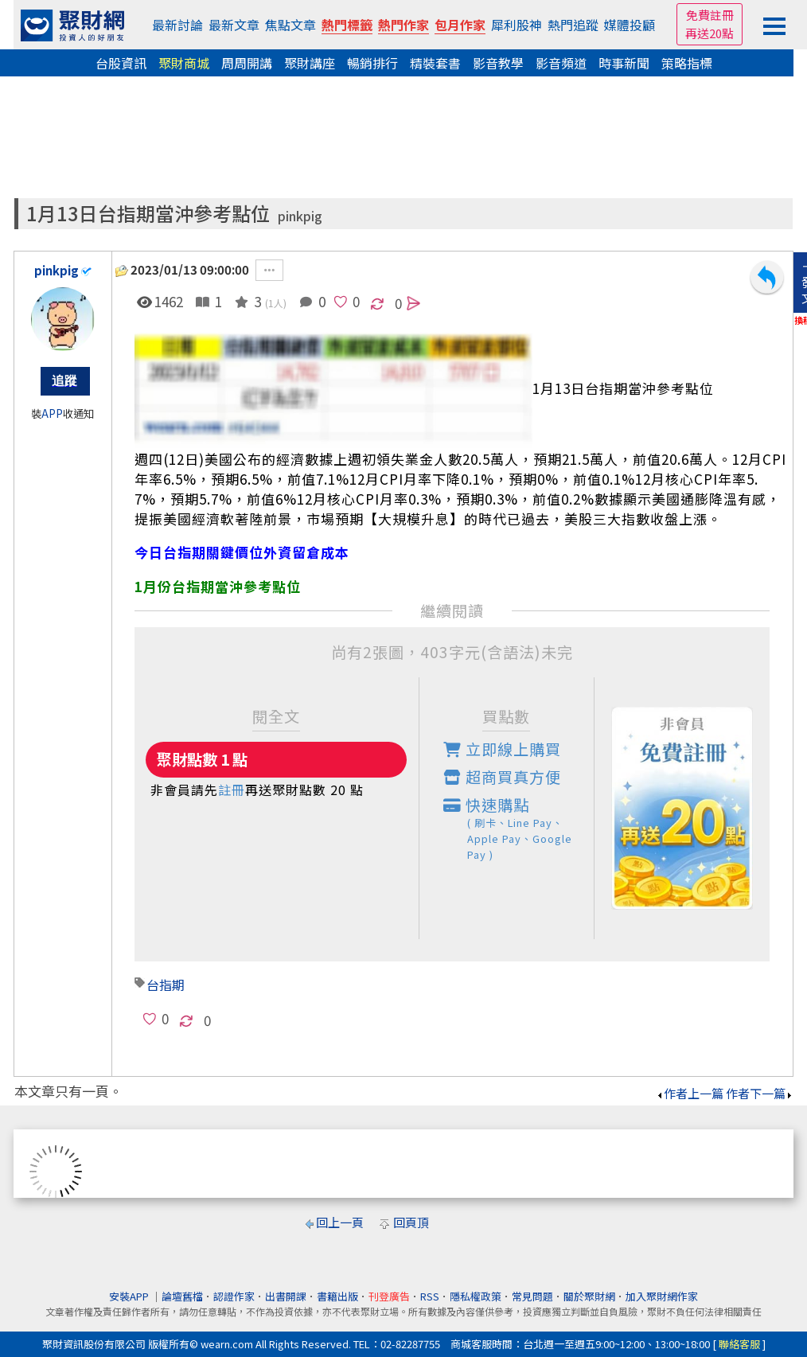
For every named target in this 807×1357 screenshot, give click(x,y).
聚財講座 (309, 62)
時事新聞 (623, 62)
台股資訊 (121, 62)
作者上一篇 (689, 1093)
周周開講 (246, 62)
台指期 (165, 984)
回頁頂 (411, 1222)
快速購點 (519, 828)
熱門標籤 (347, 24)
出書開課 (285, 1296)
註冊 (231, 789)
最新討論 (177, 24)
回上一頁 (340, 1222)
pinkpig (300, 216)
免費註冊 (710, 14)
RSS (429, 1296)
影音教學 (498, 62)
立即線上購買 (502, 749)
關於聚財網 (589, 1296)
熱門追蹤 (573, 24)
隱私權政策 (475, 1296)
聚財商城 (183, 62)
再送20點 (709, 33)
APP (52, 413)
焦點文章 (290, 24)
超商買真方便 (502, 777)
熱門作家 (403, 24)
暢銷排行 (372, 62)
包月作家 (460, 24)
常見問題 (532, 1296)
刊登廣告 (389, 1296)
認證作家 (234, 1296)
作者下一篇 (759, 1093)
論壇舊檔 (182, 1296)
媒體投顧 (629, 24)
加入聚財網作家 (662, 1296)
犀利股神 (516, 24)
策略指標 (686, 62)
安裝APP (130, 1296)
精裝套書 (435, 62)
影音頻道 (561, 62)
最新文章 (234, 24)
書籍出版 (337, 1296)
